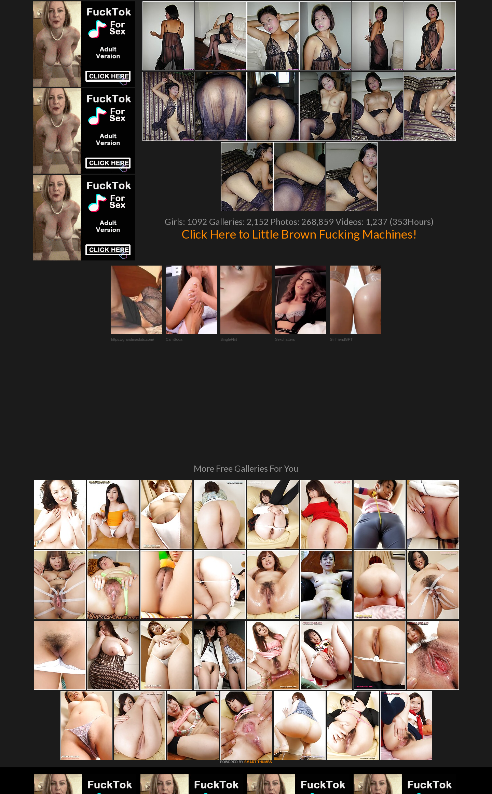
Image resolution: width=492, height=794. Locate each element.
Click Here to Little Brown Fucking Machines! (299, 234)
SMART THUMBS (258, 669)
